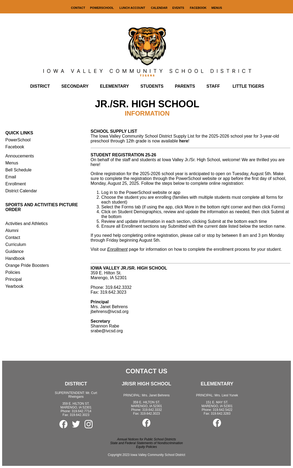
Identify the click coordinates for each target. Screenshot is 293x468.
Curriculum (15, 244)
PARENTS (185, 86)
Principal (13, 279)
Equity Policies (146, 447)
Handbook (15, 258)
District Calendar (21, 191)
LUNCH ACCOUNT (132, 7)
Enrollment (15, 184)
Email (10, 177)
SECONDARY (75, 86)
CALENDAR (159, 7)
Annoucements (19, 156)
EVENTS (178, 7)
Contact (12, 237)
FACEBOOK (198, 7)
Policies (12, 272)
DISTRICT (40, 86)
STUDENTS (151, 86)
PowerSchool (18, 140)
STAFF (213, 86)
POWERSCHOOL (102, 7)
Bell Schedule (18, 170)
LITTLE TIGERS (248, 86)
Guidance (14, 251)
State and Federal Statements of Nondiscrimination (146, 443)
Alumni (11, 230)
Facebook (14, 147)
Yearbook (14, 286)
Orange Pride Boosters (27, 265)
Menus (11, 163)
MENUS (216, 7)
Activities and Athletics (26, 223)
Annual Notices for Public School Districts (146, 439)
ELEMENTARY (114, 86)
